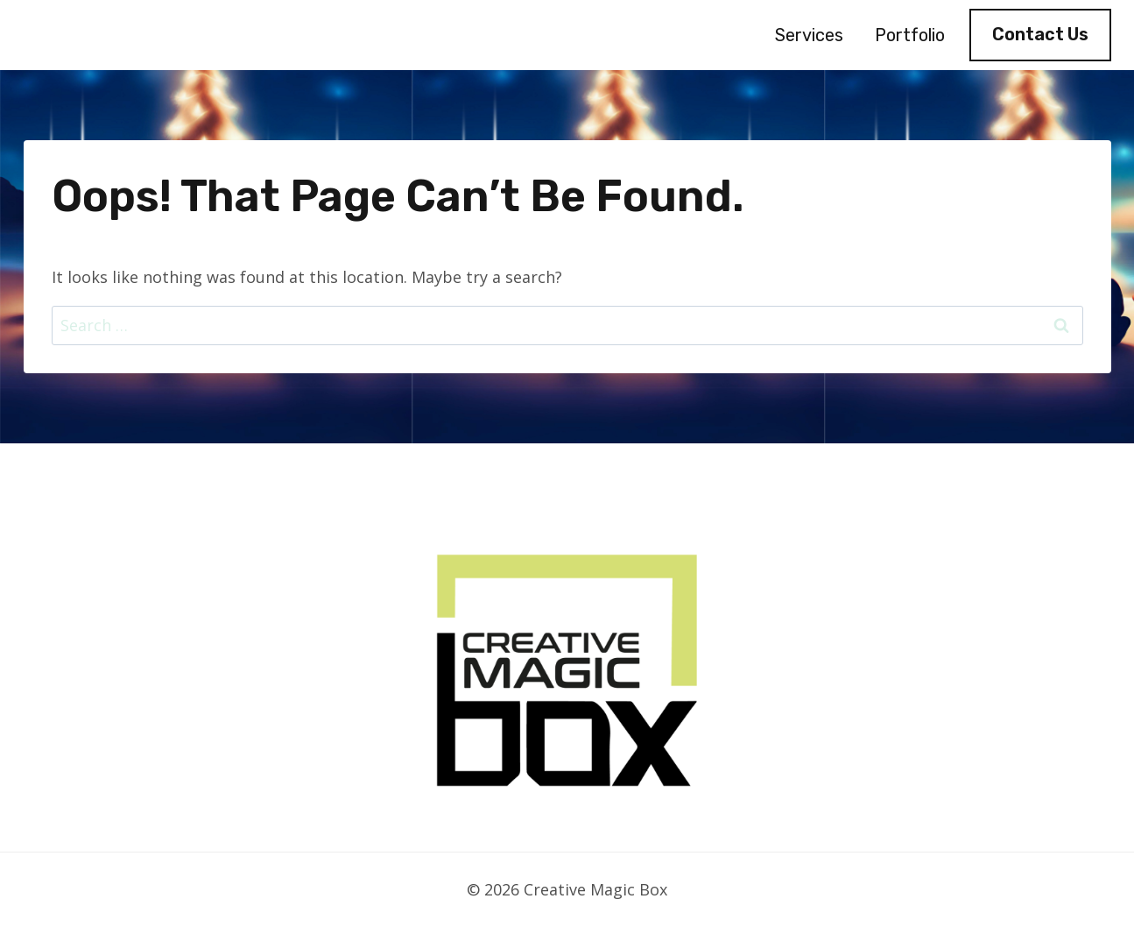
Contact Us (1040, 34)
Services (809, 35)
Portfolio (910, 35)
